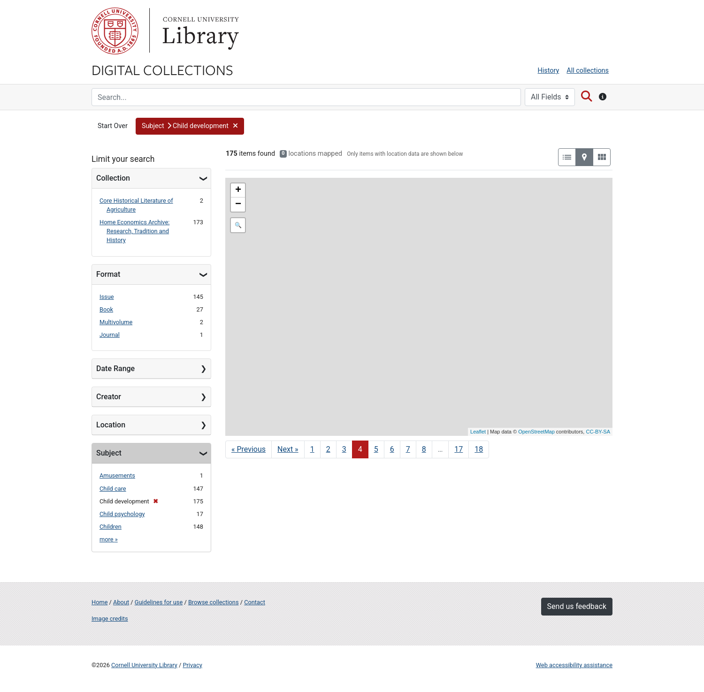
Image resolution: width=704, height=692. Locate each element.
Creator (108, 396)
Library (199, 31)
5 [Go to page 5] (376, 449)
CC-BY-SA (598, 431)
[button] (190, 126)
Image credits (110, 618)
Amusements (117, 475)
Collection (113, 178)
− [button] (238, 205)
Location (110, 424)
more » (108, 539)
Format (108, 274)
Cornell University (115, 31)
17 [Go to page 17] (458, 449)
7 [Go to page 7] (408, 449)
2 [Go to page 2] (328, 449)
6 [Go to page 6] (392, 449)
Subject (109, 453)
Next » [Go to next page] (287, 449)
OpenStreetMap (536, 431)
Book (106, 309)
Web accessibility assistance (574, 665)
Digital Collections (162, 69)
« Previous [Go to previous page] (248, 449)
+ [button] (238, 190)
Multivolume (115, 322)
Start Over (113, 126)
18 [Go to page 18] (478, 449)
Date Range (115, 368)
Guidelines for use (159, 602)
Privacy (192, 665)
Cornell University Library (144, 665)
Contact (254, 602)
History (548, 71)
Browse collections (213, 602)
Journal (109, 334)
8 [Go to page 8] (424, 449)
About (121, 602)
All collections (587, 71)
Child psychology (122, 513)
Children (110, 526)
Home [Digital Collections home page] (99, 602)
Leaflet (478, 431)
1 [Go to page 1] (312, 449)
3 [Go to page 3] (344, 449)
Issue (106, 296)
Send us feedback (576, 606)
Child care (112, 488)
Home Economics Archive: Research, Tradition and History (134, 231)
